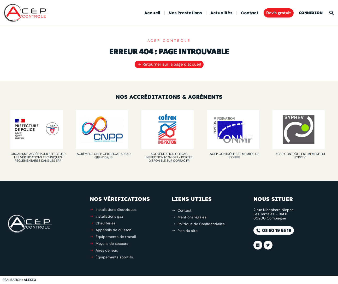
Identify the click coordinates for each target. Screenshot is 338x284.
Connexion (311, 12)
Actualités (221, 13)
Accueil (152, 13)
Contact (249, 13)
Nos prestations (185, 13)
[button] (331, 13)
